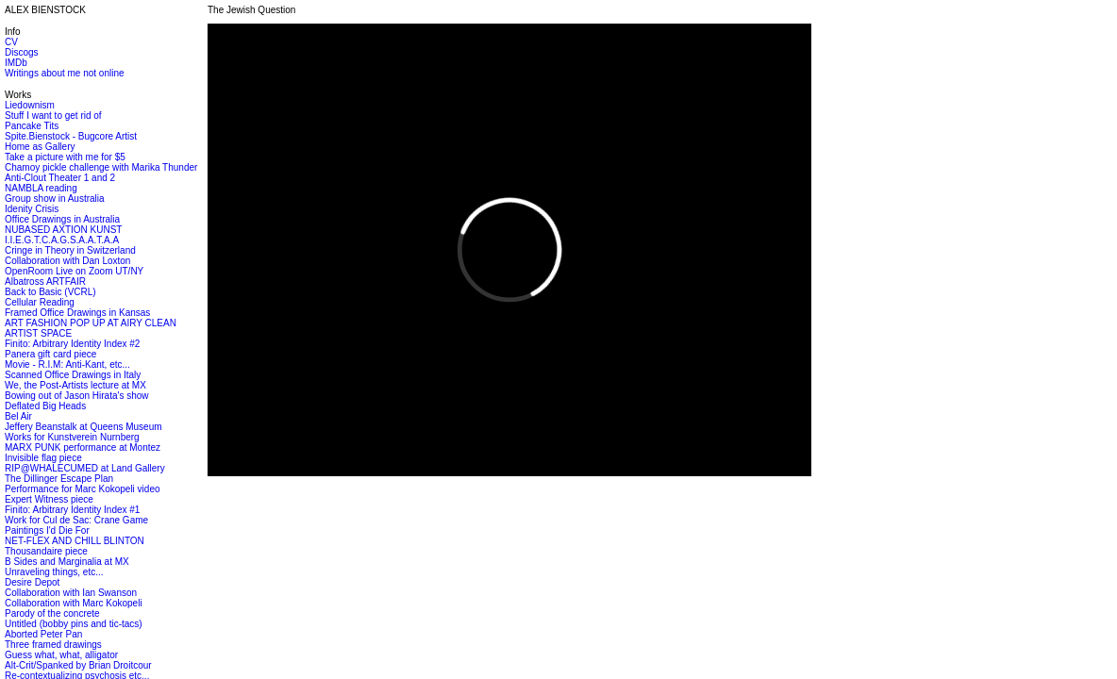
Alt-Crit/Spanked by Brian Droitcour (78, 665)
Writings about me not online (65, 73)
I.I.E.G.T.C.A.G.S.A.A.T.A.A (62, 240)
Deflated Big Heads (45, 406)
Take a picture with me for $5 (65, 157)
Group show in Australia (55, 198)
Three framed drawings (53, 644)
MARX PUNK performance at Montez (82, 447)
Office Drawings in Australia (62, 219)
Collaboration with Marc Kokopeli (73, 603)
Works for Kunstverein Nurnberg (72, 437)
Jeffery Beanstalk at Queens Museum (83, 427)
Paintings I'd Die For (47, 530)
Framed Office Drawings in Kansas (77, 312)
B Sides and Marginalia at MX (67, 561)
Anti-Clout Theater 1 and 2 (60, 178)
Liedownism (30, 105)
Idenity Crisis (31, 209)
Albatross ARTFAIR (45, 281)
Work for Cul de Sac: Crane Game (76, 520)
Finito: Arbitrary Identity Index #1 (72, 510)
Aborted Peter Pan (43, 634)
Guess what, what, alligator (61, 655)
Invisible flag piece (43, 458)
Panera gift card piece (50, 354)
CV (11, 42)
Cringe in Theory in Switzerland (70, 250)
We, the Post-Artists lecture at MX (75, 385)
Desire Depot (32, 582)
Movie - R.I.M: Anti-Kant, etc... (67, 364)
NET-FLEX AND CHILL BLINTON (74, 541)
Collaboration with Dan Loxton (67, 261)
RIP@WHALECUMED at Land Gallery (85, 468)
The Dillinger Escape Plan (59, 478)
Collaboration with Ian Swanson (71, 593)
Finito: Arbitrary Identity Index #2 (72, 344)
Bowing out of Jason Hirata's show (77, 395)
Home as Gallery (40, 146)
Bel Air (18, 416)
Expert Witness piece (49, 499)
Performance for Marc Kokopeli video (82, 489)
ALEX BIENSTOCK (45, 10)
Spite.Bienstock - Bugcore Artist (71, 136)
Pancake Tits (31, 126)
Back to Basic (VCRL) (50, 292)
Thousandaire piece (46, 551)
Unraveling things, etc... (54, 572)
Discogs (22, 52)
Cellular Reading (40, 302)
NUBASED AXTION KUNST (63, 229)
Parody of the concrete (52, 613)
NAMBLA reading (41, 188)
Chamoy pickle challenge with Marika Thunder (101, 167)
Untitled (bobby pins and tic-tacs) (73, 624)
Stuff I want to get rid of (53, 115)
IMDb (16, 63)
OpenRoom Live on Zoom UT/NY (74, 271)
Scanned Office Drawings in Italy (73, 375)
